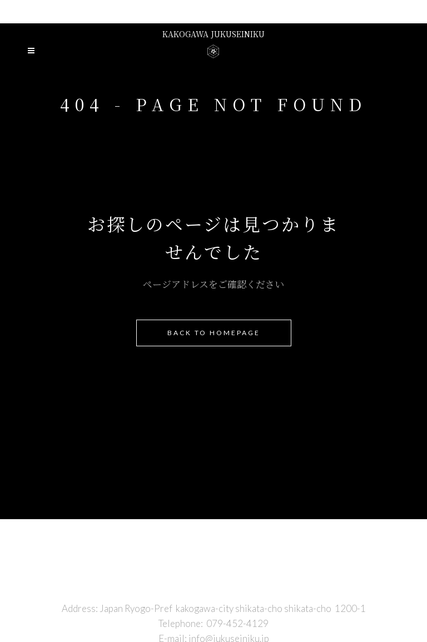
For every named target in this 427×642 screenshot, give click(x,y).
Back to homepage (213, 333)
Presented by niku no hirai (213, 11)
